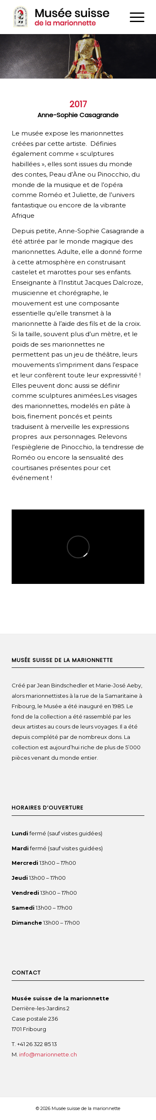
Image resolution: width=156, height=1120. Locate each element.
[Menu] (132, 17)
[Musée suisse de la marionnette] (65, 17)
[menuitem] (132, 17)
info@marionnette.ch (48, 1054)
